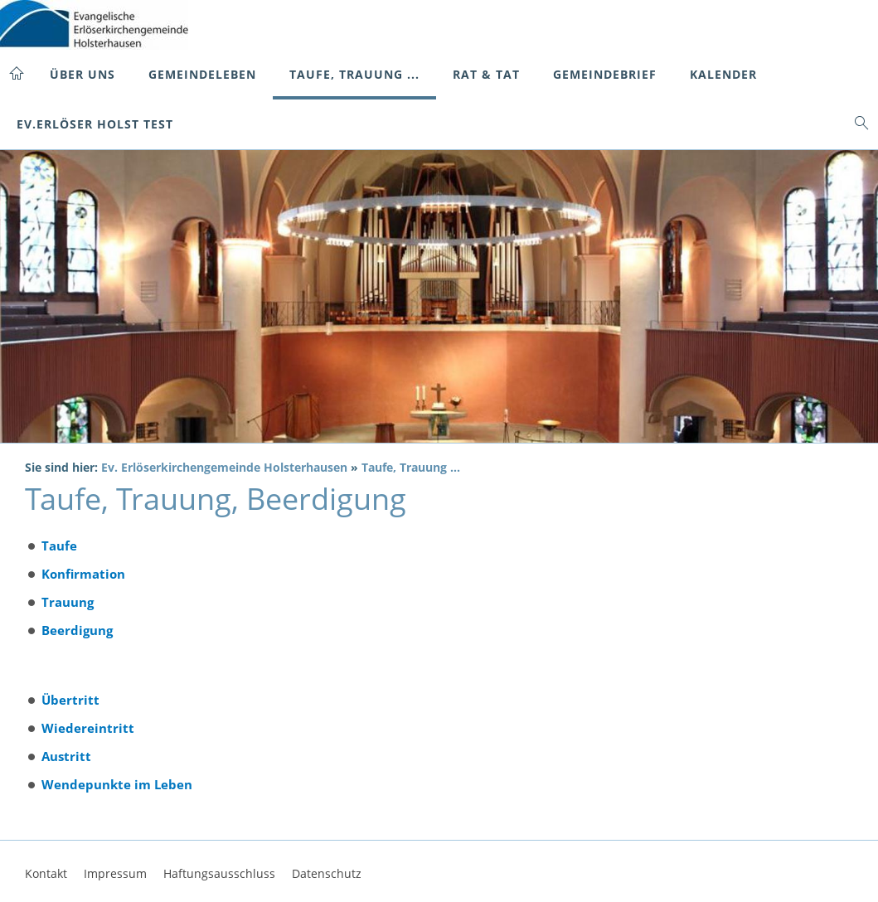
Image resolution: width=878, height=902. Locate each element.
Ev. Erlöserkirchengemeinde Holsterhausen (224, 467)
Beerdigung (77, 630)
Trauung (67, 602)
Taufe (59, 545)
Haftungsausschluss (219, 873)
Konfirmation (83, 573)
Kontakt (46, 873)
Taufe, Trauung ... (410, 467)
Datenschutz (326, 873)
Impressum (115, 873)
